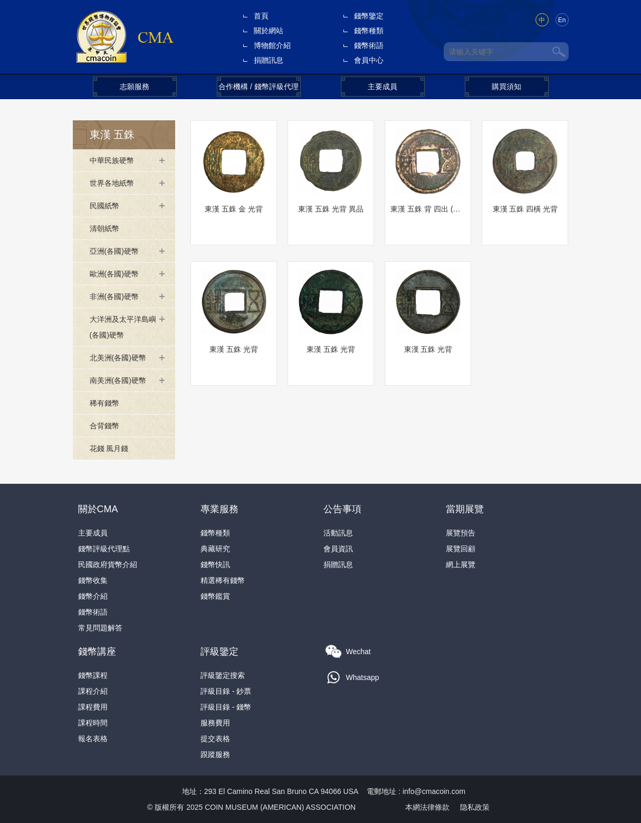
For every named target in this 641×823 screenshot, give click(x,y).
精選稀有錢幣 (222, 580)
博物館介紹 (272, 45)
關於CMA (98, 509)
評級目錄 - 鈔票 (225, 691)
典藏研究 (215, 548)
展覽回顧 (460, 548)
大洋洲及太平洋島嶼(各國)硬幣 (123, 327)
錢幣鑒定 (369, 16)
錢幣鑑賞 (215, 596)
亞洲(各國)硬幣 (114, 251)
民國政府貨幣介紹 (107, 564)
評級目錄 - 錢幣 (225, 707)
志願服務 (134, 86)
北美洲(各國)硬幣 (118, 357)
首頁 (261, 16)
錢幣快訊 (215, 564)
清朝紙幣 (104, 228)
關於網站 (268, 30)
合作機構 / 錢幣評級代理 (258, 86)
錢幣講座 (97, 651)
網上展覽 (460, 564)
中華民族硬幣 (112, 160)
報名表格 (93, 738)
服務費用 (215, 723)
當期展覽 (465, 509)
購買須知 (506, 86)
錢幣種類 (369, 30)
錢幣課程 (93, 675)
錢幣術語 (369, 45)
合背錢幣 (104, 426)
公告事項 (342, 509)
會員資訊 (338, 548)
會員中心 (369, 60)
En (562, 20)
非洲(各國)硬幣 (114, 296)
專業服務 (219, 509)
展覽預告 (460, 533)
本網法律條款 (427, 807)
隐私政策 (475, 807)
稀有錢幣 (104, 403)
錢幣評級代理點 (104, 548)
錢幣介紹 (93, 596)
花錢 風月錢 (109, 448)
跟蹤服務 (215, 754)
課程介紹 (93, 691)
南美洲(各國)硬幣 (118, 380)
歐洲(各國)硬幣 (114, 274)
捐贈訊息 (268, 60)
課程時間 (93, 723)
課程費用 (93, 707)
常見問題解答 (100, 628)
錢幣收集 (93, 580)
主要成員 (382, 86)
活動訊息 (338, 533)
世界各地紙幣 (112, 183)
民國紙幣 (104, 206)
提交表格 (215, 738)
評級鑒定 (219, 651)
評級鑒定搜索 (222, 675)
